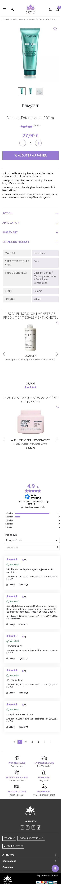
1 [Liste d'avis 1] (20, 742)
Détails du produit (15, 241)
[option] (30, 1)
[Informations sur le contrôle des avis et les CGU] (47, 502)
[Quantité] (30, 143)
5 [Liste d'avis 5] (44, 742)
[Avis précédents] (14, 741)
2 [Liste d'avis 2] (26, 742)
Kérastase (9, 838)
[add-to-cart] (30, 155)
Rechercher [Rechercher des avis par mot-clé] (30, 547)
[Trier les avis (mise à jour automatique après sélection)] (32, 540)
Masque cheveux (13, 846)
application (10, 222)
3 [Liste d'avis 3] (32, 742)
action (7, 213)
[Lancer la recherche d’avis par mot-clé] (57, 547)
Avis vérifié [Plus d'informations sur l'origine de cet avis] (14, 565)
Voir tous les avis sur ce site (33, 507)
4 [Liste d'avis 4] (38, 742)
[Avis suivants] (50, 742)
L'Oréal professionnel (31, 838)
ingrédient (10, 232)
